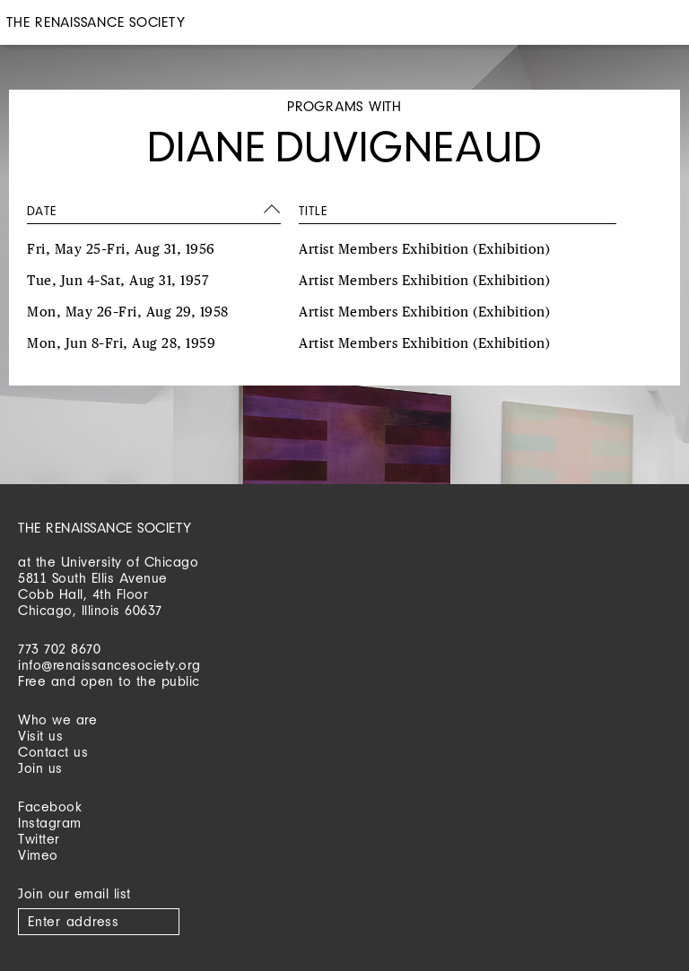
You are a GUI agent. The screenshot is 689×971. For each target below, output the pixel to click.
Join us (40, 767)
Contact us (53, 751)
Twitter (39, 838)
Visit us (40, 735)
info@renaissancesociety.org (109, 664)
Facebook (50, 806)
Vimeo (38, 854)
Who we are (57, 719)
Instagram (50, 822)
